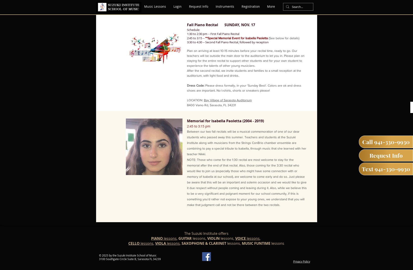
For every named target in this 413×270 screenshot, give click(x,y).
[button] (225, 6)
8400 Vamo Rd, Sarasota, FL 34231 (211, 105)
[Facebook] (206, 256)
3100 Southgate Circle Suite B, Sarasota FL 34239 (130, 259)
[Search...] (298, 7)
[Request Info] (386, 155)
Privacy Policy (301, 261)
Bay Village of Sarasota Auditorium (228, 100)
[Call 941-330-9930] (386, 142)
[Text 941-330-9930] (386, 169)
